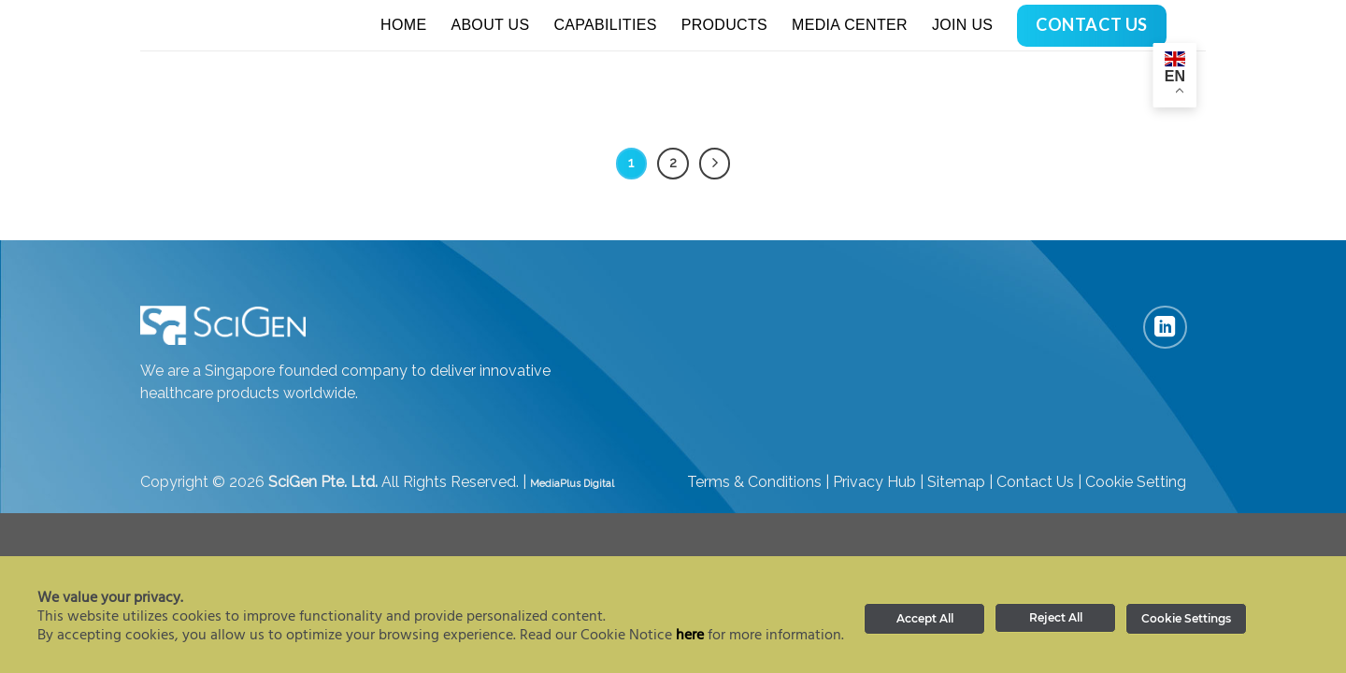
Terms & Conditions (754, 482)
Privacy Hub (874, 482)
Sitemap (956, 482)
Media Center (850, 25)
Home (403, 25)
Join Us (962, 25)
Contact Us (1035, 482)
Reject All (1055, 617)
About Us (490, 25)
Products (724, 25)
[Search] (1198, 25)
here (690, 635)
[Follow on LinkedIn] (1165, 328)
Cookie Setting (1135, 482)
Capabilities (604, 25)
